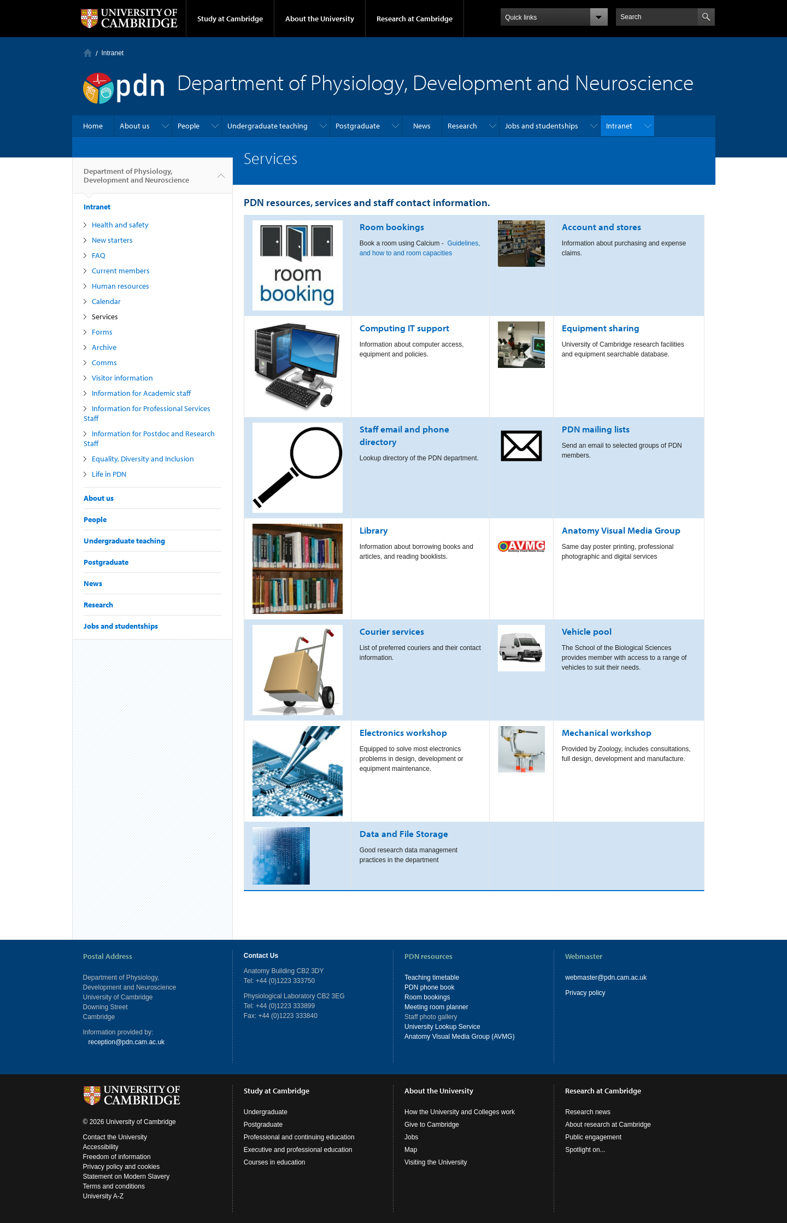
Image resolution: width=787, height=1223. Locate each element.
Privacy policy (585, 993)
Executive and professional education (298, 1150)
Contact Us (261, 955)
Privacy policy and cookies (121, 1167)
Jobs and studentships (541, 126)
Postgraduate (358, 126)
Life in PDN (109, 474)
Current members (121, 271)
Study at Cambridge (230, 19)
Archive (104, 347)
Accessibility (101, 1147)
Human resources (120, 286)
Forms (102, 332)
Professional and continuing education (299, 1137)
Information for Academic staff (141, 393)
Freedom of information (117, 1157)
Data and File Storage (404, 833)
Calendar (106, 301)
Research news (587, 1112)
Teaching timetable (431, 977)
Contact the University (115, 1137)
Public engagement (593, 1137)
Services (105, 316)
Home (87, 52)
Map (410, 1150)
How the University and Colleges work (459, 1112)
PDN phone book (429, 987)
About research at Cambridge (608, 1124)
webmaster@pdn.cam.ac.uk (606, 977)
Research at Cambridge (415, 19)
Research (462, 126)
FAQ (98, 255)
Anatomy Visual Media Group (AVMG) (459, 1036)
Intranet (113, 53)
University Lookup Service (442, 1027)
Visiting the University (435, 1162)
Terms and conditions (114, 1186)
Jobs (411, 1137)
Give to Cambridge (431, 1124)
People (188, 126)
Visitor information (122, 378)
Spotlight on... (585, 1150)
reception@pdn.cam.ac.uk (127, 1042)
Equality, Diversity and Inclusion (143, 459)
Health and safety (120, 225)
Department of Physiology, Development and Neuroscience (136, 180)
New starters (112, 240)
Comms (104, 362)
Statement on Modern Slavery (126, 1176)
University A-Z (103, 1196)
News (422, 126)
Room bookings (427, 997)
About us (135, 126)
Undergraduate (265, 1112)
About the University (319, 19)
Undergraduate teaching (267, 126)
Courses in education (275, 1162)
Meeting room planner (436, 1007)
